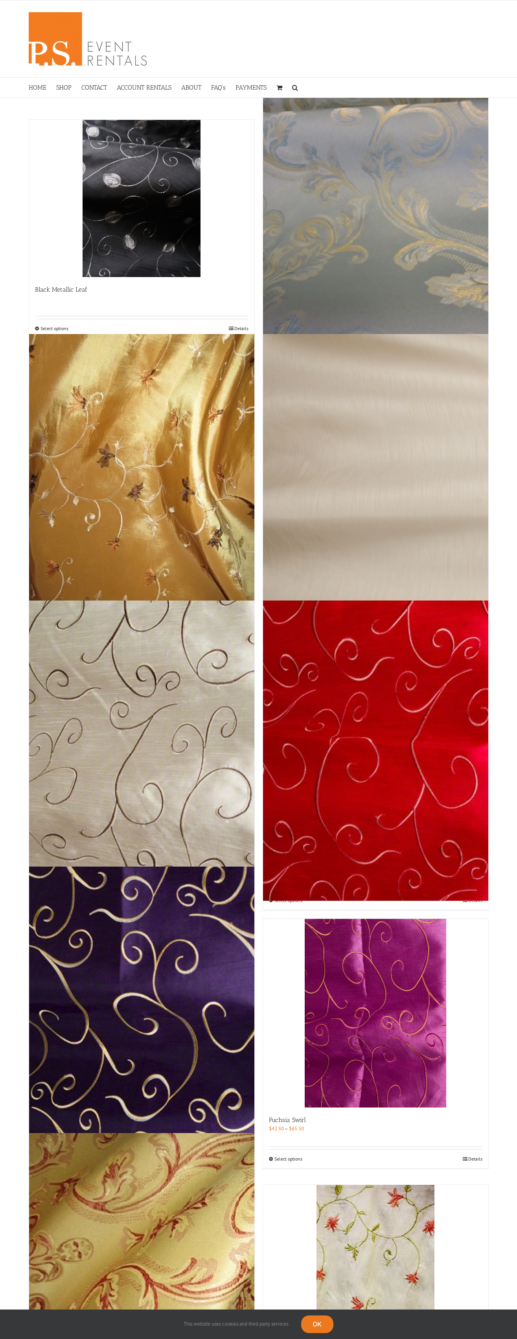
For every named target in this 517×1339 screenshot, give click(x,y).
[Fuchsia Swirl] (375, 1013)
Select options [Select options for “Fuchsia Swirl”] (288, 1159)
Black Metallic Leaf (61, 289)
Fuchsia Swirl (287, 1120)
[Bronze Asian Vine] (141, 484)
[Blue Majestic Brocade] (375, 218)
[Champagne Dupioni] (375, 484)
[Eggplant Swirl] (141, 1017)
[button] (295, 87)
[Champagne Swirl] (141, 750)
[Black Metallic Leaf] (141, 198)
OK (317, 1324)
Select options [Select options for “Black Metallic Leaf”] (54, 328)
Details (241, 328)
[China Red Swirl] (375, 750)
